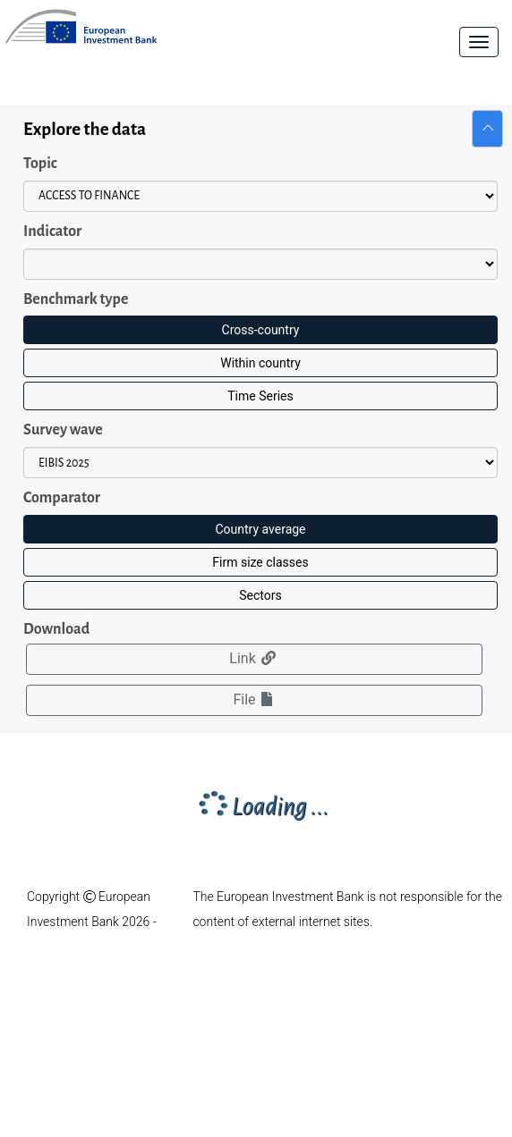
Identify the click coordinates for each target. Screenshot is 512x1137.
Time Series (260, 396)
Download (56, 629)
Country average (260, 529)
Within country (260, 363)
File (254, 699)
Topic (40, 164)
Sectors (260, 595)
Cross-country (261, 330)
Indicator (52, 231)
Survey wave (63, 430)
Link (253, 658)
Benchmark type (75, 299)
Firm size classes (260, 562)
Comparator (61, 498)
